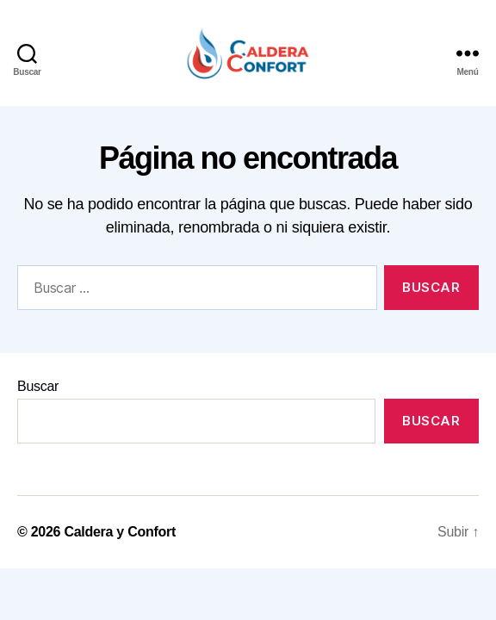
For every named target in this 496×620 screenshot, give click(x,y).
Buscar (38, 386)
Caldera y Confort (120, 531)
